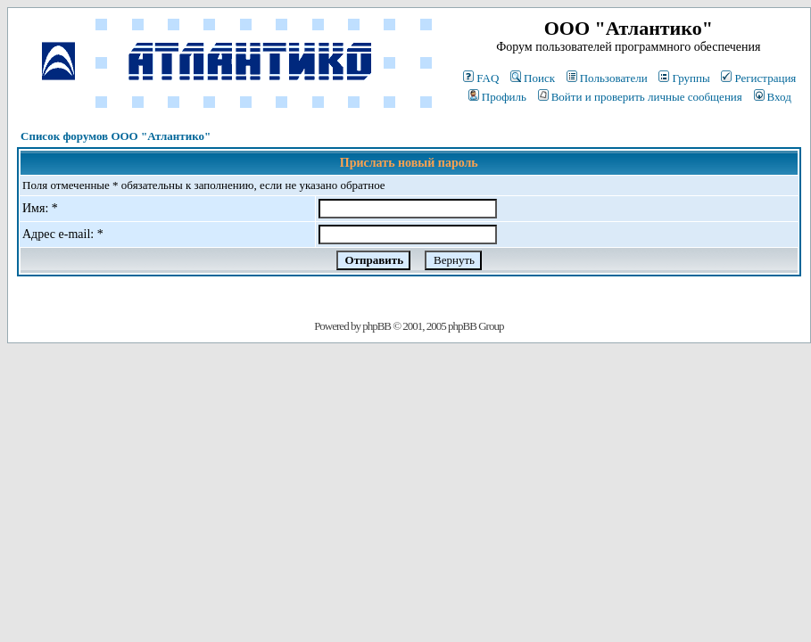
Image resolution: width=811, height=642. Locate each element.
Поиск (532, 78)
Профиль (497, 96)
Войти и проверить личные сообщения (640, 96)
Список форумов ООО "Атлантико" (116, 136)
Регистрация (758, 78)
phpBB (376, 326)
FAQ (481, 78)
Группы (683, 78)
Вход (772, 96)
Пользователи (607, 78)
